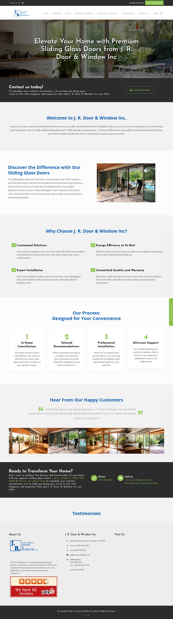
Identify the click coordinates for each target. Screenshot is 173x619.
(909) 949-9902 (137, 3)
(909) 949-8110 (80, 550)
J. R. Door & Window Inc (83, 611)
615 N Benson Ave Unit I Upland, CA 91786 (87, 541)
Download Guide (140, 90)
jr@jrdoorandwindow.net (80, 555)
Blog (96, 611)
